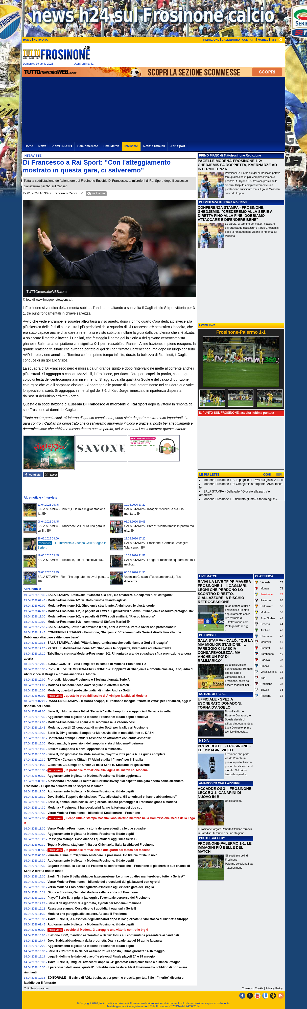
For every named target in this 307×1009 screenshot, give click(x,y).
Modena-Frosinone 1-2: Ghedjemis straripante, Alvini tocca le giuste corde (101, 605)
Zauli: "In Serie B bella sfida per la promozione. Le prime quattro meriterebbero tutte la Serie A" (116, 876)
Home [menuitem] (29, 146)
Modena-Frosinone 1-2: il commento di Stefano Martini (87, 622)
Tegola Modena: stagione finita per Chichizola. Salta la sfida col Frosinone (101, 844)
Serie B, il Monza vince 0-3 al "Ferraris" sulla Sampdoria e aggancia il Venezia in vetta (109, 711)
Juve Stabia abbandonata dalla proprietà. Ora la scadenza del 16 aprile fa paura (105, 940)
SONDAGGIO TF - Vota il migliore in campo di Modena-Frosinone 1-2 (97, 664)
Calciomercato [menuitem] (87, 146)
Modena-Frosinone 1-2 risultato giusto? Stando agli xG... (88, 600)
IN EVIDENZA (208, 202)
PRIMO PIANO (209, 155)
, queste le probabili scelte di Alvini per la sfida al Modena (97, 695)
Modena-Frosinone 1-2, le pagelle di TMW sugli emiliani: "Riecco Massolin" (101, 616)
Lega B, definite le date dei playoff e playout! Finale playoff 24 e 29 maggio (101, 956)
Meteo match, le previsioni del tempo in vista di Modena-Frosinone (95, 743)
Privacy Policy (274, 988)
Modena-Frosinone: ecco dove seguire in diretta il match (88, 685)
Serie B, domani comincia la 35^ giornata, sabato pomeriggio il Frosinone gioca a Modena (112, 802)
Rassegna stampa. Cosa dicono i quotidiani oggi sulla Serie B (92, 839)
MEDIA (204, 740)
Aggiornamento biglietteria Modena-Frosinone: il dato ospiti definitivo (98, 717)
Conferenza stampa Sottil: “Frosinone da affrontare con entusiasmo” (97, 738)
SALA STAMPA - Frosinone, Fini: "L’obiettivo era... (71, 560)
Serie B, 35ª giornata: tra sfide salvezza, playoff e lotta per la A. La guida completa (106, 754)
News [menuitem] (42, 146)
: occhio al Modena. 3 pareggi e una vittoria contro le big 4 (98, 930)
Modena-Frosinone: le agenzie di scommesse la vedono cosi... (92, 722)
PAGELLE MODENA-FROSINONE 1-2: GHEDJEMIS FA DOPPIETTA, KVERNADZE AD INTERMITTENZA (237, 165)
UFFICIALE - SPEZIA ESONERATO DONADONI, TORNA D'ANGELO (220, 703)
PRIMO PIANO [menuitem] (62, 146)
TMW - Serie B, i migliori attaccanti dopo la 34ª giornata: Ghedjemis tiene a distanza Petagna (114, 962)
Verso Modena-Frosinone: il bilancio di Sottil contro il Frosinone (94, 813)
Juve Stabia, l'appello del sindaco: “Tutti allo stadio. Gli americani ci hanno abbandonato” (112, 796)
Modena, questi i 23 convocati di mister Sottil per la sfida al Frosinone (98, 727)
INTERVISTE (208, 635)
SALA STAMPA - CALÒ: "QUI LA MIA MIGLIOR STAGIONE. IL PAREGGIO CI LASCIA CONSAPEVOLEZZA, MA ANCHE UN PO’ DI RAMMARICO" (225, 650)
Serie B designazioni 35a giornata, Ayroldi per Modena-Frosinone (94, 903)
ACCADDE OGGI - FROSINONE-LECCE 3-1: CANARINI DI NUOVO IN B (225, 793)
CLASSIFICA (264, 576)
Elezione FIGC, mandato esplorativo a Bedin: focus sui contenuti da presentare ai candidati (113, 935)
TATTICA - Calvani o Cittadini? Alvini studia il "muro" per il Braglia (95, 759)
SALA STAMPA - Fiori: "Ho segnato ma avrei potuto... (73, 577)
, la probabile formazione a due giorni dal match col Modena (99, 850)
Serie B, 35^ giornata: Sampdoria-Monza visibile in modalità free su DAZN (101, 733)
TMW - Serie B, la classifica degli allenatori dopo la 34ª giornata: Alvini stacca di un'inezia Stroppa (118, 919)
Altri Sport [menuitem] (177, 146)
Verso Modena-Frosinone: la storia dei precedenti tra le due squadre (97, 828)
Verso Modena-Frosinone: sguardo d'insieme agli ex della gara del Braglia (101, 887)
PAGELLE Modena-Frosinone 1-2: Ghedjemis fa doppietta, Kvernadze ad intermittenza (109, 648)
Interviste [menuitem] (131, 146)
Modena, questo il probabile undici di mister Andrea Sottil (89, 690)
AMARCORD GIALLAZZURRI (219, 783)
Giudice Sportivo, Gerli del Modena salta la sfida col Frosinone (93, 892)
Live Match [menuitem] (111, 146)
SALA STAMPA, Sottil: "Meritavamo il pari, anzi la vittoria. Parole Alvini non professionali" (112, 627)
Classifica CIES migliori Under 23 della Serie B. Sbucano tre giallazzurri (99, 765)
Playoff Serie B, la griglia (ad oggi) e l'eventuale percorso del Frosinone (99, 897)
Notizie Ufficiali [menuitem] (154, 146)
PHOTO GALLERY (212, 838)
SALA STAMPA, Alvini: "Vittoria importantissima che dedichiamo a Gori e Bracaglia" (108, 642)
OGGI (267, 474)
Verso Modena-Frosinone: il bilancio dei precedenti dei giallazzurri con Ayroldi (104, 882)
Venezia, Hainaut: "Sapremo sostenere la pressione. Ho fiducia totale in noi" (102, 855)
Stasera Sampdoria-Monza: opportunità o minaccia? (85, 749)
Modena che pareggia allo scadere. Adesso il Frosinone (87, 914)
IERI (279, 474)
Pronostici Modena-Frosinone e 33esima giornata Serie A (89, 679)
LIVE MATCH (208, 576)
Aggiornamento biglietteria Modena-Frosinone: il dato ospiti (91, 791)
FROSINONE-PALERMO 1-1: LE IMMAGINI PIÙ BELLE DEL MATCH (225, 847)
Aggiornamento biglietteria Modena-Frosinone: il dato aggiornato (94, 776)
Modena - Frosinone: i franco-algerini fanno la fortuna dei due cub (95, 807)
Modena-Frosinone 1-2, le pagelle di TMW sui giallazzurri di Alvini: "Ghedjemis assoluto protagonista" (121, 611)
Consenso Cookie (252, 988)
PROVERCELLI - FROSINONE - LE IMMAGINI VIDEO (224, 748)
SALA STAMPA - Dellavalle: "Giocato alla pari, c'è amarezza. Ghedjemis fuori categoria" (110, 595)
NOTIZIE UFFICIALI (213, 694)
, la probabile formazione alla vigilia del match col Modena (98, 770)
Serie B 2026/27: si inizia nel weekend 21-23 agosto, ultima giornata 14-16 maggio (106, 951)
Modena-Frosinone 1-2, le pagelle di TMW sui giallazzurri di (244, 480)
